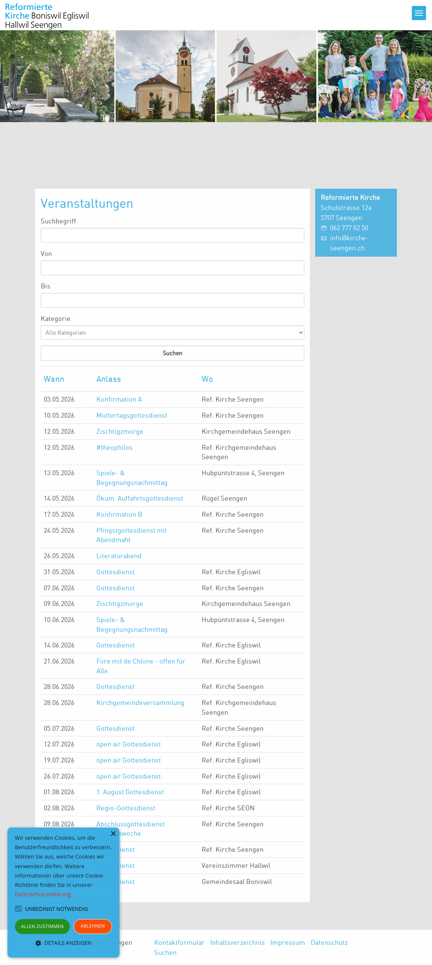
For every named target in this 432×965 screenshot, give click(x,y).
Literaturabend (119, 555)
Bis (45, 286)
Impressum (287, 942)
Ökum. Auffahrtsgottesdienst (139, 498)
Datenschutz (329, 942)
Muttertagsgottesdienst (131, 415)
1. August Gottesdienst (130, 792)
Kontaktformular (179, 942)
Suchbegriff (58, 221)
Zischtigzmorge (119, 431)
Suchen (165, 952)
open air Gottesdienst (128, 744)
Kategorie (56, 318)
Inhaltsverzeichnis (237, 942)
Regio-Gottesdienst (125, 808)
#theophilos (114, 447)
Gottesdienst (115, 571)
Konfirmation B (119, 514)
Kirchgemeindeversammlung (140, 702)
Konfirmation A (119, 399)
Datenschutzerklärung (43, 894)
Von (46, 253)
